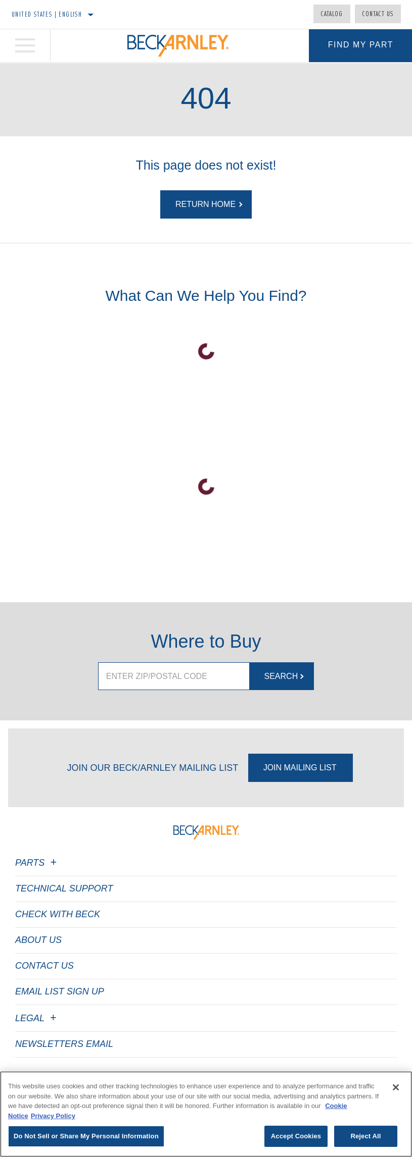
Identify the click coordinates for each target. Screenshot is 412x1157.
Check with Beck (57, 914)
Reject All (365, 1136)
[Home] (178, 46)
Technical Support (64, 888)
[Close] (396, 1087)
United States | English (47, 14)
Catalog (332, 13)
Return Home (205, 204)
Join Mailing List (300, 767)
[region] (206, 1114)
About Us (38, 940)
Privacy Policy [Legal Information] (53, 1116)
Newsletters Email (64, 1044)
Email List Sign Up (59, 991)
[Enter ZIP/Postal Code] (173, 676)
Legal (37, 1018)
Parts (37, 863)
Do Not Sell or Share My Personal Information (86, 1136)
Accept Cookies (296, 1136)
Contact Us (377, 13)
